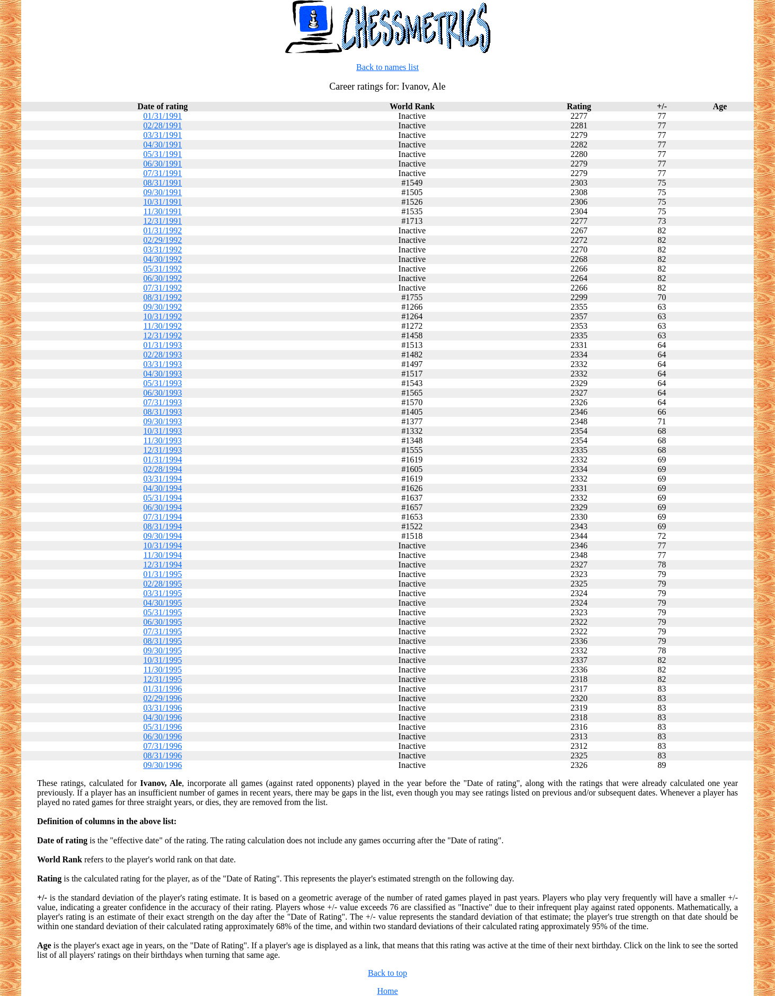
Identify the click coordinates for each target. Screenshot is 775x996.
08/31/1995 (162, 640)
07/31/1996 (162, 745)
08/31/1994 (162, 526)
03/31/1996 (162, 707)
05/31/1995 (162, 612)
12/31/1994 (162, 564)
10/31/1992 (162, 316)
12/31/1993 (162, 450)
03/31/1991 (162, 134)
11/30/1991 (163, 211)
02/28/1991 (162, 125)
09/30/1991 (162, 192)
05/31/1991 (162, 154)
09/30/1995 (162, 650)
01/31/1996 (162, 688)
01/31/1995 (162, 574)
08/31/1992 (162, 297)
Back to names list (387, 67)
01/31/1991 (162, 115)
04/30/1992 (162, 259)
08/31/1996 (162, 755)
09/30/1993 (162, 421)
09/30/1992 (162, 306)
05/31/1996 (162, 726)
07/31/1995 (162, 631)
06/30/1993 (162, 392)
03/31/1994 (162, 478)
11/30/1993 (163, 440)
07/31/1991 (162, 173)
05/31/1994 (162, 497)
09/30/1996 (162, 765)
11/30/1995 (163, 669)
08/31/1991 (162, 182)
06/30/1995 (162, 621)
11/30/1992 (163, 325)
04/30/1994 (162, 488)
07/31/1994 (162, 516)
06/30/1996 (162, 736)
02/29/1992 (162, 239)
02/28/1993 (162, 354)
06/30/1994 (162, 507)
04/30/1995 (162, 602)
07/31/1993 (162, 402)
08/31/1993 (162, 411)
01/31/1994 (162, 459)
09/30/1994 (162, 535)
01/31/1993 (162, 345)
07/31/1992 (162, 287)
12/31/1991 (162, 220)
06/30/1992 (162, 278)
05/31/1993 (162, 383)
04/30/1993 (162, 373)
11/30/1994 (163, 555)
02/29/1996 (162, 698)
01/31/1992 (162, 230)
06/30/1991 (162, 163)
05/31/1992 (162, 268)
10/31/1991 (162, 201)
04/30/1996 (162, 717)
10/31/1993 (162, 430)
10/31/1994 (162, 545)
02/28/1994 (162, 469)
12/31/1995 (162, 679)
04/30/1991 (162, 144)
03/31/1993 (162, 364)
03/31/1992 (162, 249)
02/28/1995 (162, 583)
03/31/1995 (162, 593)
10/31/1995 (162, 660)
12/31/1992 (162, 335)
